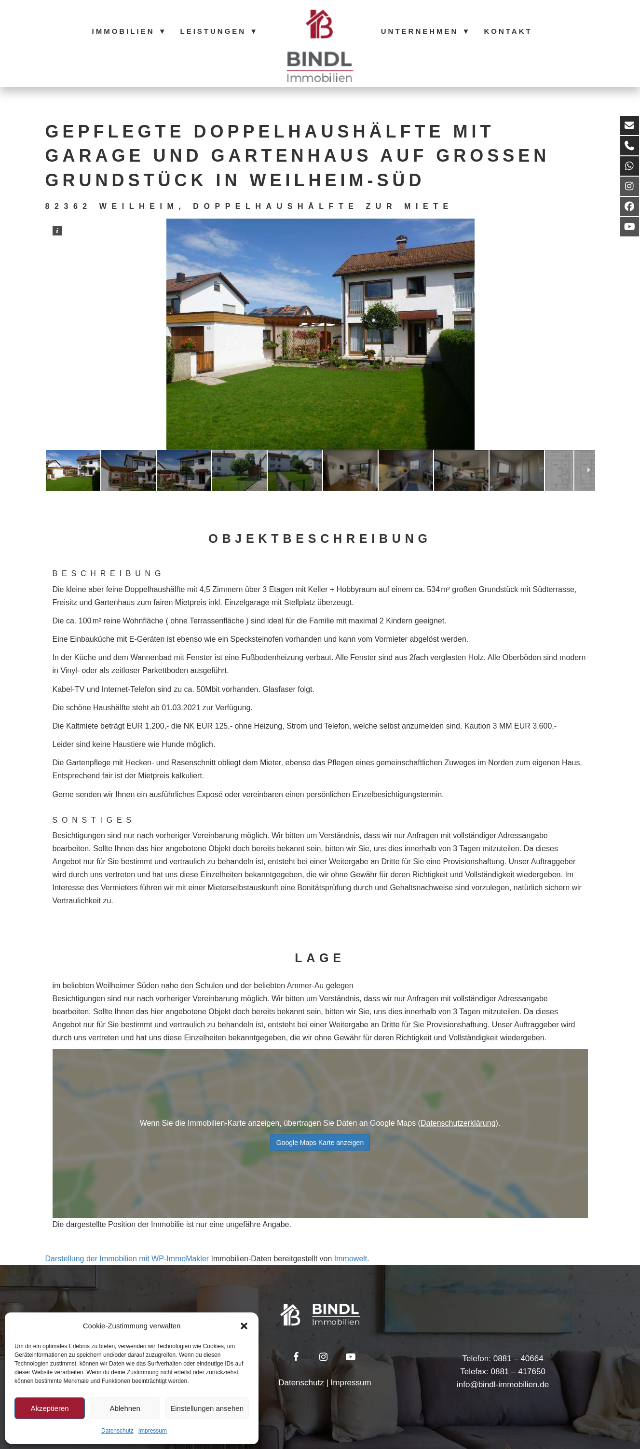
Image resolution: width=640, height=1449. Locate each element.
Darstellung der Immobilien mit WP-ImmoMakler (127, 1259)
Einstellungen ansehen (207, 1408)
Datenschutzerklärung (458, 1123)
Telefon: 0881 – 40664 (502, 1358)
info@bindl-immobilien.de (503, 1384)
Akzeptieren (49, 1408)
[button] (244, 1326)
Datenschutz (117, 1430)
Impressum (152, 1430)
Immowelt (350, 1259)
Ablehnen (124, 1408)
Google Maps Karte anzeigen (320, 1142)
